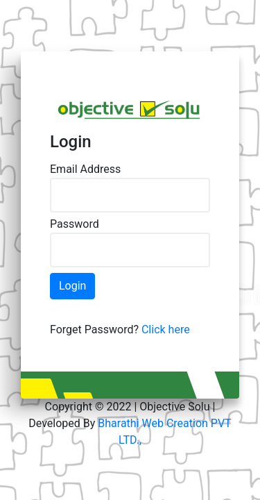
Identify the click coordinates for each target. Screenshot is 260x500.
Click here (165, 329)
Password (74, 224)
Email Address (85, 169)
